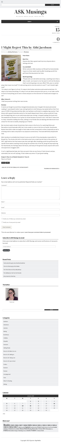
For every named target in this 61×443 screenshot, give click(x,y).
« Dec (4, 413)
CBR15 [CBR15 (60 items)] (6, 427)
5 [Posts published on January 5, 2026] (6, 403)
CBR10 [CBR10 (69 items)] (34, 425)
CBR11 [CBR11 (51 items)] (39, 425)
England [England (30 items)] (27, 427)
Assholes (6, 328)
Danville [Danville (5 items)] (23, 427)
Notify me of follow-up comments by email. (14, 219)
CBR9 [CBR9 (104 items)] (29, 425)
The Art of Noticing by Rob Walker (11, 266)
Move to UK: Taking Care (9, 358)
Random (6, 367)
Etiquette (6, 341)
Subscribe (6, 250)
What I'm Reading (8, 381)
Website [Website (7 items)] (39, 430)
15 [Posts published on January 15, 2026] (30, 406)
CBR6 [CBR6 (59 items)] (16, 425)
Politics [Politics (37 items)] (6, 430)
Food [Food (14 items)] (42, 427)
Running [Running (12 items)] (21, 430)
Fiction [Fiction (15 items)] (39, 427)
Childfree (6, 338)
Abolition (6, 321)
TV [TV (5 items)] (36, 430)
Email (3, 207)
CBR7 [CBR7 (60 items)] (21, 425)
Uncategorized (7, 374)
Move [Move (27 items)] (26, 429)
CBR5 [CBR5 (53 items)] (12, 425)
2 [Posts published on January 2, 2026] (38, 401)
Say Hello (38, 440)
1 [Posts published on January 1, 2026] (30, 401)
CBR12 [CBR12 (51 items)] (44, 425)
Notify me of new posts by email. (11, 222)
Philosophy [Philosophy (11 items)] (48, 429)
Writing (5, 384)
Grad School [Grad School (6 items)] (50, 427)
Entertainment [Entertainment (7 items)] (33, 427)
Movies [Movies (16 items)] (30, 429)
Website (3, 213)
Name (3, 202)
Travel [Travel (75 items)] (33, 430)
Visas (5, 377)
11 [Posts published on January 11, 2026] (54, 403)
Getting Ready (7, 348)
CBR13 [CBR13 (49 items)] (49, 425)
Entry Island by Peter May (9, 276)
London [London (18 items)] (17, 429)
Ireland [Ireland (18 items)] (10, 429)
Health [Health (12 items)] (55, 427)
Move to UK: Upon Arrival (9, 361)
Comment (4, 185)
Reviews (26, 52)
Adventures (6, 325)
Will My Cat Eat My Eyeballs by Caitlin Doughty (15, 167)
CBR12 (7, 162)
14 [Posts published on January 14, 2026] (22, 406)
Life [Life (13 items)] (14, 429)
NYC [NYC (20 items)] (44, 429)
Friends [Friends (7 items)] (46, 427)
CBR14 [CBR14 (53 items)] (54, 425)
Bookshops (6, 334)
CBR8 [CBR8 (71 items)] (25, 425)
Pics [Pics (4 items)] (52, 429)
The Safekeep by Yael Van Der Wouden (12, 273)
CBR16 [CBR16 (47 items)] (11, 427)
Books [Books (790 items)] (7, 425)
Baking (5, 331)
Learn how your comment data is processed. (38, 232)
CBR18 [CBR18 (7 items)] (19, 427)
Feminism (6, 344)
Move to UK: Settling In (9, 354)
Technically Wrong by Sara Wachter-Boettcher (14, 263)
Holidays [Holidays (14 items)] (6, 429)
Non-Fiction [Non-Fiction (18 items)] (39, 429)
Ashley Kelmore (12, 52)
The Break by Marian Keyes (51, 168)
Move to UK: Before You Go (10, 351)
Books (3, 162)
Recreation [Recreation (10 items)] (11, 430)
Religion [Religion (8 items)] (16, 430)
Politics (5, 364)
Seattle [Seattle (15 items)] (29, 430)
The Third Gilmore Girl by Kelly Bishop (12, 269)
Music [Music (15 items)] (33, 429)
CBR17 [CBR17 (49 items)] (15, 427)
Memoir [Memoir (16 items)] (22, 429)
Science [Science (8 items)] (24, 430)
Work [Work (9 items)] (42, 430)
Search (52, 4)
